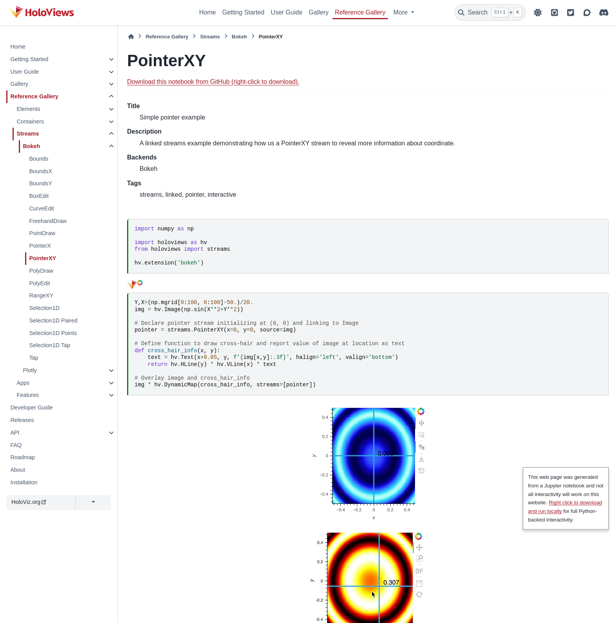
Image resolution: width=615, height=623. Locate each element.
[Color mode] (537, 12)
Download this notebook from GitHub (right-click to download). (213, 81)
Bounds (38, 159)
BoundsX (40, 171)
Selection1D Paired (53, 320)
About (17, 470)
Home (207, 12)
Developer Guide (31, 407)
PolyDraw (41, 271)
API (14, 432)
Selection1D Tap (49, 345)
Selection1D (44, 308)
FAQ (16, 445)
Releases (22, 420)
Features (27, 395)
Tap (33, 358)
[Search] (490, 12)
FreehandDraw (47, 221)
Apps (22, 383)
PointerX (40, 246)
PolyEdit (39, 283)
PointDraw (42, 233)
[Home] (131, 37)
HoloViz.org (28, 502)
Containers (30, 121)
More (401, 12)
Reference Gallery (360, 12)
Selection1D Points (53, 333)
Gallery (319, 12)
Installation (23, 482)
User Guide (286, 12)
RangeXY (41, 295)
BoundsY (40, 183)
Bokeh (31, 146)
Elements (28, 109)
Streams (27, 133)
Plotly (29, 370)
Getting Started (243, 12)
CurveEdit (41, 208)
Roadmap (22, 457)
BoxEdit (39, 196)
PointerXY (42, 258)
